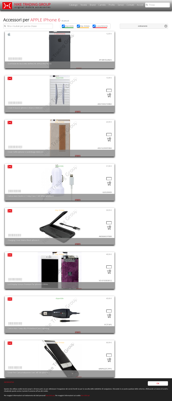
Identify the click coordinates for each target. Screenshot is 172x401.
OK (158, 383)
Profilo (112, 4)
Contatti (130, 4)
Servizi (121, 4)
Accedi (140, 4)
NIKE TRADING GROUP (32, 5)
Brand (93, 4)
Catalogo (73, 4)
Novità (83, 4)
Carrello (102, 4)
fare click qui (50, 396)
